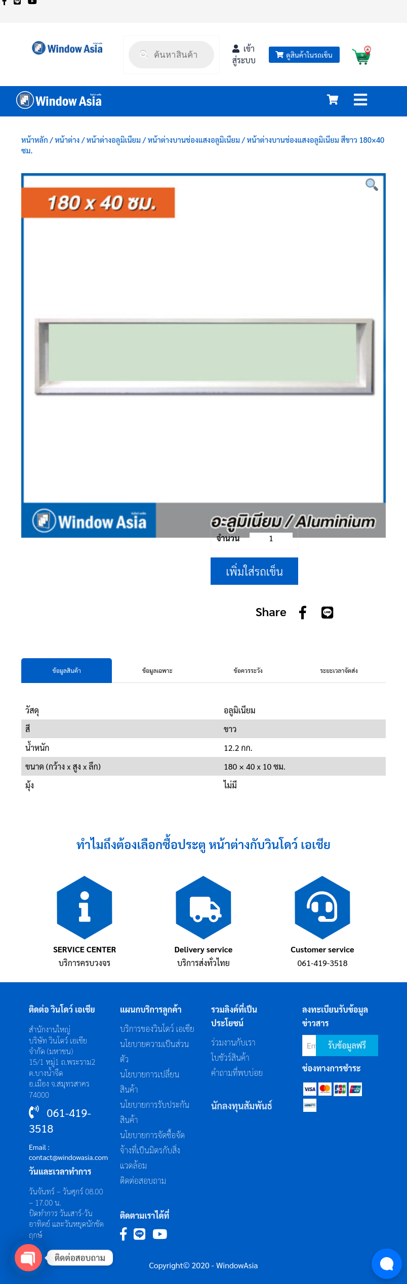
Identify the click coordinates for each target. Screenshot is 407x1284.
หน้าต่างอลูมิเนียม (114, 139)
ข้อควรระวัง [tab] (248, 670)
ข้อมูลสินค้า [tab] (67, 670)
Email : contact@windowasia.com (68, 1151)
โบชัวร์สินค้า (230, 1057)
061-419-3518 (323, 962)
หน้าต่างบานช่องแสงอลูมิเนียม (194, 139)
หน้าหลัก (34, 139)
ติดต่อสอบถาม (143, 1180)
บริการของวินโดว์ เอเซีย (157, 1028)
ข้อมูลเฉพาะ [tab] (157, 670)
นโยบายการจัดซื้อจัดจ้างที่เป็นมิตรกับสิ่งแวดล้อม (152, 1150)
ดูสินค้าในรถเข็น (303, 54)
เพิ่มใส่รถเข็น (254, 571)
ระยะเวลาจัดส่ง (338, 670)
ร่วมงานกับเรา (233, 1042)
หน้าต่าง (67, 139)
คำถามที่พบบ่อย (237, 1072)
